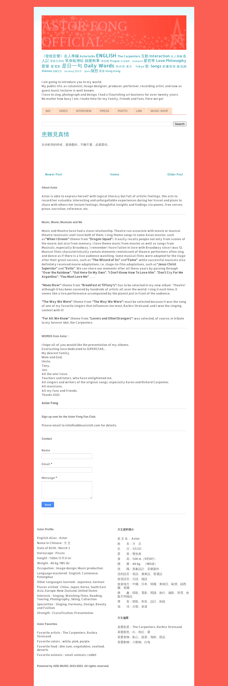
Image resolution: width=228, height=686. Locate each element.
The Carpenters (128, 56)
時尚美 (120, 66)
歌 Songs (153, 66)
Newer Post (53, 174)
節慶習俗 (169, 66)
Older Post (175, 174)
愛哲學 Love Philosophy (165, 60)
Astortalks (87, 56)
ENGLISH (106, 55)
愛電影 (56, 66)
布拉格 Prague (110, 61)
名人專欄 (176, 56)
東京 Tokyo (135, 66)
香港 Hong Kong (109, 71)
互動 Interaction (155, 56)
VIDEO (63, 111)
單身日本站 (57, 61)
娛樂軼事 (92, 60)
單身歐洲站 (74, 60)
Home (114, 174)
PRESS (104, 111)
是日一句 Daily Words (88, 66)
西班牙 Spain (82, 71)
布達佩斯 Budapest (131, 61)
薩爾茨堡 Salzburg (63, 71)
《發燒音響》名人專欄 (60, 56)
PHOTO (122, 111)
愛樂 (46, 66)
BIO (48, 111)
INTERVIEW (83, 111)
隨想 (94, 70)
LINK (139, 111)
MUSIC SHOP (159, 111)
